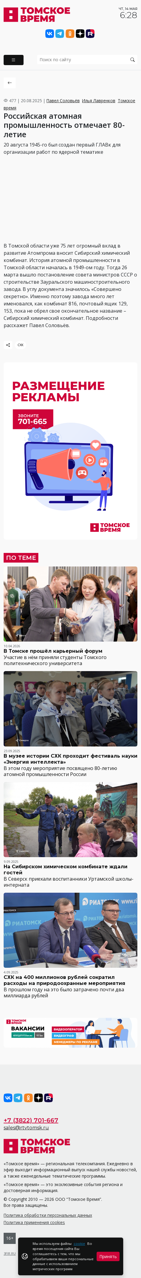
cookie (79, 1243)
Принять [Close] (108, 1256)
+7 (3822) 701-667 (31, 1120)
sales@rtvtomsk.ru (26, 1128)
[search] (87, 59)
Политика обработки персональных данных (48, 1215)
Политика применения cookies (34, 1222)
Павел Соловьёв (63, 100)
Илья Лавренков (98, 100)
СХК (21, 344)
